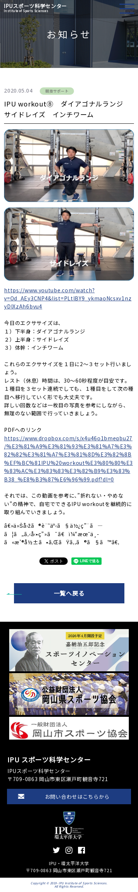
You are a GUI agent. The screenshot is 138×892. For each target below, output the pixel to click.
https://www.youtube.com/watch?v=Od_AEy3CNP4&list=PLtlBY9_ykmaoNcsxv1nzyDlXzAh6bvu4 (67, 298)
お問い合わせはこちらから (77, 796)
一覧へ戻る (69, 593)
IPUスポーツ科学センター (35, 8)
